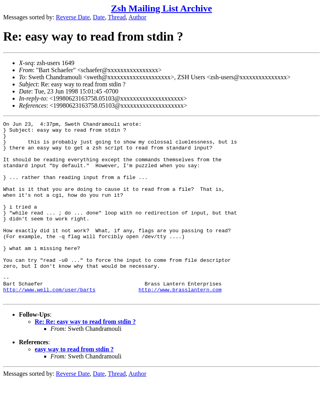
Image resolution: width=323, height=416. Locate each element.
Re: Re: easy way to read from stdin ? (85, 357)
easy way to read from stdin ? (74, 384)
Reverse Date (73, 17)
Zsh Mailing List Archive (161, 8)
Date (99, 17)
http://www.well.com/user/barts (49, 323)
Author (137, 17)
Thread (116, 17)
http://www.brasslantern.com (180, 323)
